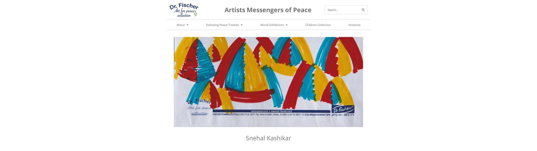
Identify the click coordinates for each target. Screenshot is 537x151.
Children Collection (318, 25)
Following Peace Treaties (224, 25)
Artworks (354, 25)
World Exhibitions (274, 25)
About (182, 25)
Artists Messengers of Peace (268, 10)
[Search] (363, 10)
